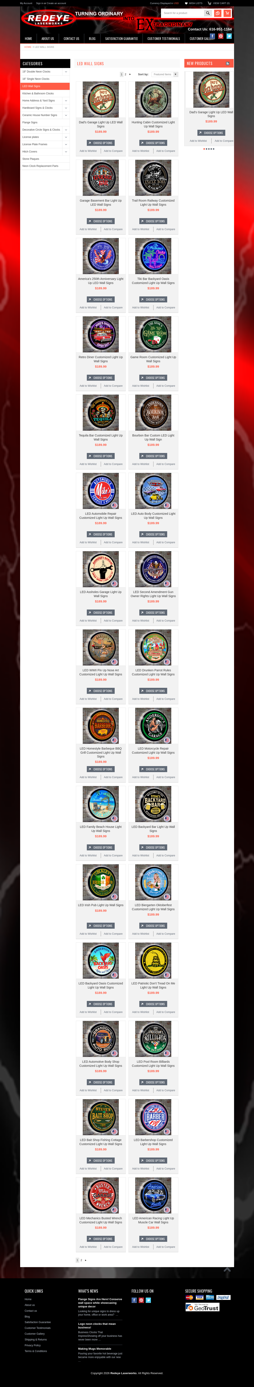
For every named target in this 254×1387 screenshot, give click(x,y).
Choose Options (102, 143)
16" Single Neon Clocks (36, 78)
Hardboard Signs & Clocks (38, 107)
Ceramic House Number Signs (40, 115)
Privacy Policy (33, 1345)
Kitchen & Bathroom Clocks (38, 93)
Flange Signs (30, 122)
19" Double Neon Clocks (36, 71)
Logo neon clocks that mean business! (97, 1325)
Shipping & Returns (36, 1339)
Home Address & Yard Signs (39, 100)
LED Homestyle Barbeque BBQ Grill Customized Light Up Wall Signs (101, 752)
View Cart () (221, 3)
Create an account (56, 3)
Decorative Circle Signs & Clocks (41, 129)
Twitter (229, 36)
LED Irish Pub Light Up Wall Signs (100, 905)
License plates (31, 137)
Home (28, 47)
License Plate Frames (35, 144)
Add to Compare (113, 150)
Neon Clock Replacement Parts (40, 166)
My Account (26, 3)
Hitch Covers (30, 151)
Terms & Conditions (36, 1351)
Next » (130, 74)
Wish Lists (195, 3)
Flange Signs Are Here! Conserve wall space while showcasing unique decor (100, 1303)
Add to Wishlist (88, 150)
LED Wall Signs (31, 86)
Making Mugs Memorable (94, 1348)
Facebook (212, 36)
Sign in (39, 3)
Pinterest (221, 36)
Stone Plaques (31, 158)
